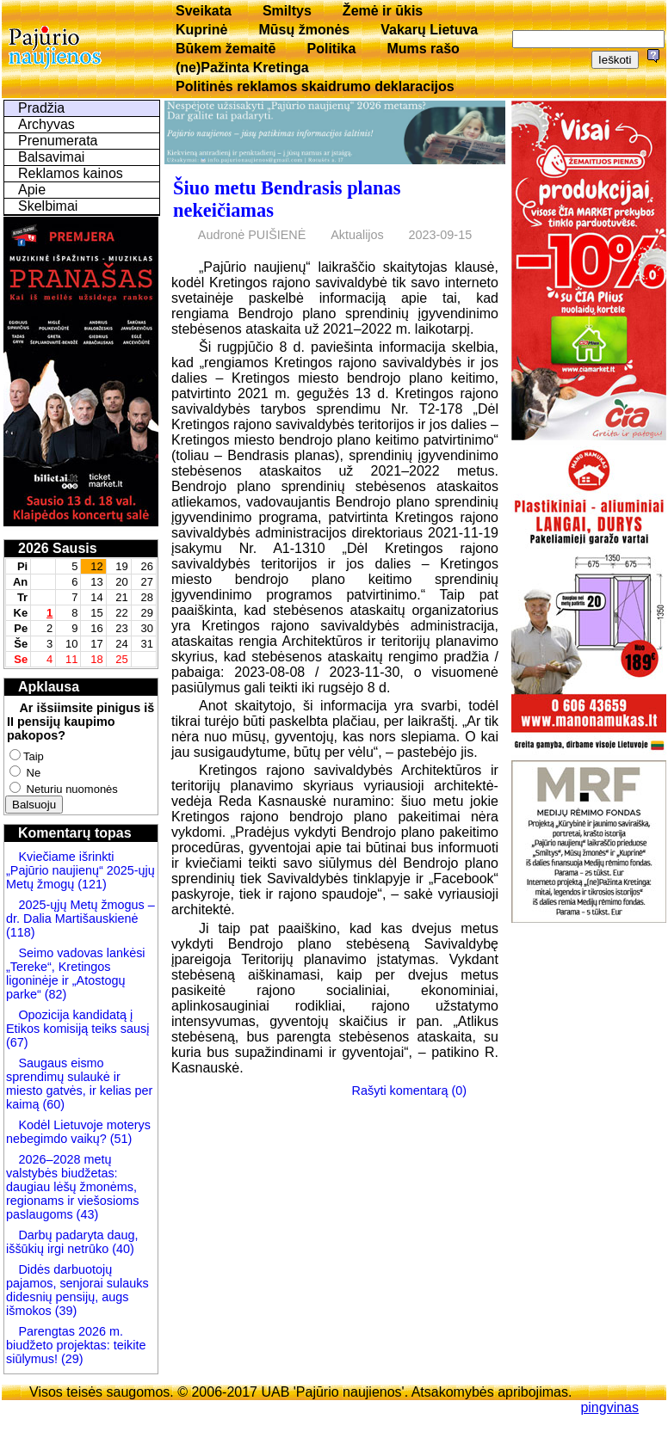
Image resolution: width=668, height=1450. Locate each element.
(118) (20, 932)
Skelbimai (47, 206)
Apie (32, 189)
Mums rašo (423, 48)
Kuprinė (201, 29)
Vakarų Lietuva (429, 29)
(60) (52, 1104)
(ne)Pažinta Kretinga (242, 67)
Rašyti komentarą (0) (409, 1090)
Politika (331, 48)
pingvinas (609, 1407)
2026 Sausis (57, 548)
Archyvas (46, 124)
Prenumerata (58, 140)
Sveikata (204, 10)
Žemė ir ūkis (383, 10)
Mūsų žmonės (303, 29)
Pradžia (41, 108)
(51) (120, 1139)
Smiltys (287, 10)
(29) (71, 1359)
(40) (121, 1249)
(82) (56, 994)
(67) (17, 1042)
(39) (64, 1311)
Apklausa (48, 686)
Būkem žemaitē (226, 48)
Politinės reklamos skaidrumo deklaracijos (315, 86)
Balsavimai (51, 157)
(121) (92, 884)
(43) (86, 1214)
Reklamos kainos (70, 173)
